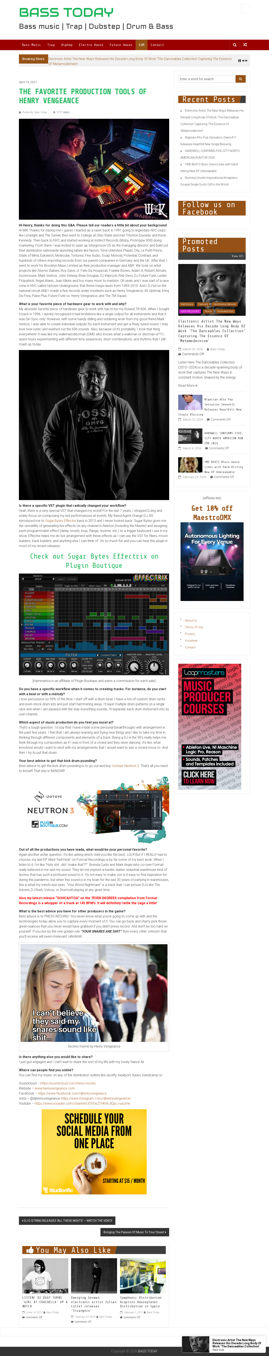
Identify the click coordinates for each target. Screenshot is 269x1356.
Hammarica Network (224, 304)
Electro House (91, 45)
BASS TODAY (66, 12)
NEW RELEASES (190, 311)
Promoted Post (225, 311)
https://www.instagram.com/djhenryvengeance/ (96, 1098)
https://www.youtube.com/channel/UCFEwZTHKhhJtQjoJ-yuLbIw (82, 1103)
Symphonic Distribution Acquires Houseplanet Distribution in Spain (141, 1302)
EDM (141, 45)
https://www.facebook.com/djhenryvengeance (72, 1093)
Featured (203, 304)
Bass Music (31, 45)
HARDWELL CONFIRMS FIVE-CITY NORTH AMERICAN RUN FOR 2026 (223, 438)
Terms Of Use (194, 627)
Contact (157, 45)
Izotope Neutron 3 (125, 766)
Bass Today (52, 1312)
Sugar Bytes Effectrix (60, 521)
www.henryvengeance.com (55, 1088)
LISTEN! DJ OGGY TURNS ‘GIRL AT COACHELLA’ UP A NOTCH (45, 1302)
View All (238, 256)
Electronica (187, 304)
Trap (51, 45)
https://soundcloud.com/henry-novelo (68, 1083)
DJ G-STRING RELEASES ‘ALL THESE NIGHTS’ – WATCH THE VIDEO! (68, 1220)
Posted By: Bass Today (34, 112)
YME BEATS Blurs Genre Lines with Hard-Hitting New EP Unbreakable (223, 467)
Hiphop (67, 45)
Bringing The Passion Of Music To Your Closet (134, 1232)
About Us (191, 620)
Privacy (190, 634)
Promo (208, 311)
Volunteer (191, 640)
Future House (121, 45)
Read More (187, 386)
